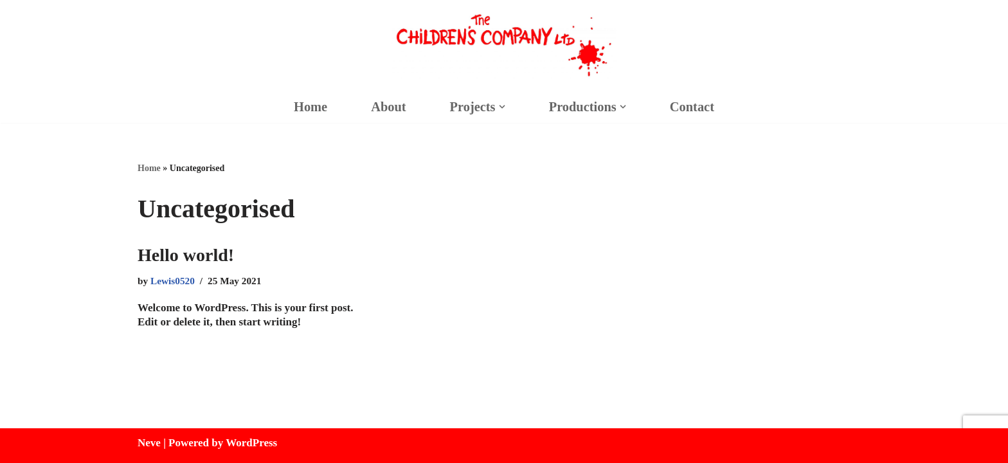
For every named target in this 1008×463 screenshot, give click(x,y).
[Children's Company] (504, 45)
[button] (501, 107)
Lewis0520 (172, 280)
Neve (149, 443)
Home (310, 107)
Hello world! (186, 255)
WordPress (251, 443)
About (388, 107)
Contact (692, 107)
